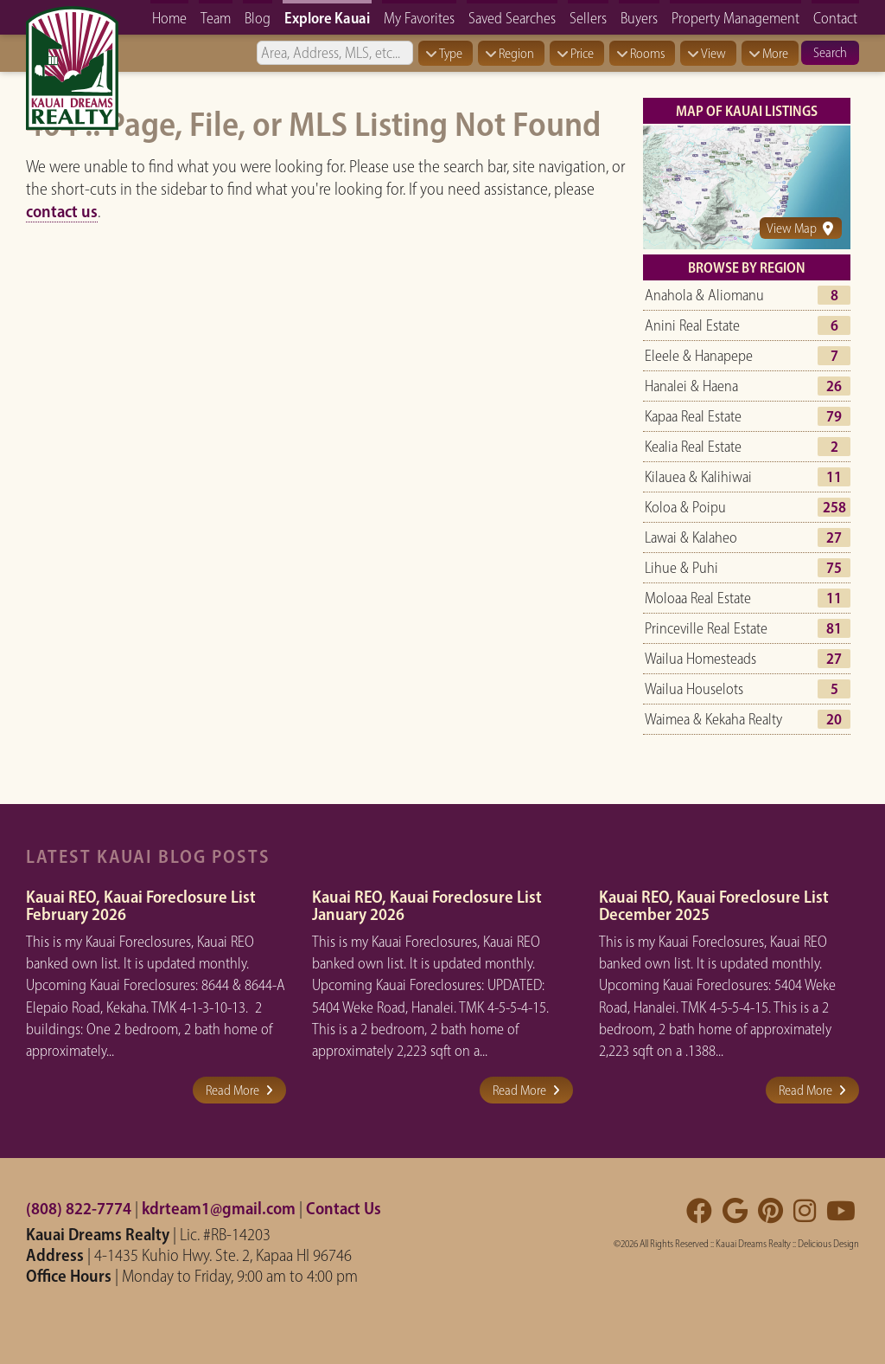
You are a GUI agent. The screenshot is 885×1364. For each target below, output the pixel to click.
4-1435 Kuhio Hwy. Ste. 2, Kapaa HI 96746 (223, 1255)
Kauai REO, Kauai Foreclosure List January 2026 (427, 905)
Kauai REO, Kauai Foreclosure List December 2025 (714, 905)
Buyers (639, 17)
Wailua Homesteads (700, 658)
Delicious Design (828, 1244)
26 (834, 386)
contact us (62, 211)
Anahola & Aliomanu (704, 295)
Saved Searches (512, 17)
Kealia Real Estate (693, 446)
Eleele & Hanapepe (699, 355)
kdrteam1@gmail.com (219, 1208)
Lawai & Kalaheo (691, 537)
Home (169, 17)
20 (834, 719)
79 (834, 416)
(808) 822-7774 (78, 1208)
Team (216, 17)
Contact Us (343, 1208)
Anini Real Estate (692, 325)
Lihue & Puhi (681, 567)
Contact (835, 17)
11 (834, 476)
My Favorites (419, 17)
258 (834, 507)
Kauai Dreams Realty (753, 1244)
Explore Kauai (327, 17)
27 (834, 537)
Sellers (588, 17)
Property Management (735, 17)
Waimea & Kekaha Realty (713, 719)
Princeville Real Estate (706, 628)
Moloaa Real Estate (698, 598)
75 (834, 567)
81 (834, 628)
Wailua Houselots (694, 688)
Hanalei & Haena (691, 386)
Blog (258, 17)
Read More (239, 1090)
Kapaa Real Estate (693, 416)
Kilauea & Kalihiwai (698, 476)
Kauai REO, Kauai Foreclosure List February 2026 (141, 905)
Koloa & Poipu (685, 507)
